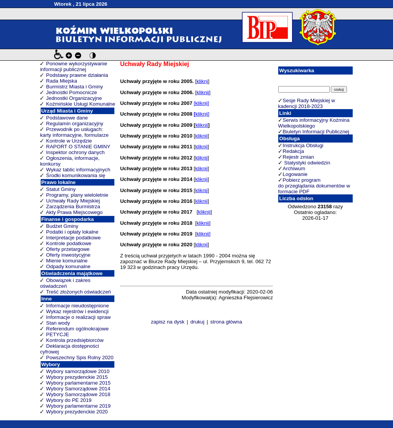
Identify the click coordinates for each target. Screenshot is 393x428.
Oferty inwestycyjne (68, 255)
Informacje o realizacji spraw (78, 317)
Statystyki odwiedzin (306, 163)
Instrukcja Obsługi (303, 145)
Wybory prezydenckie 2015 (77, 377)
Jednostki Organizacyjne (74, 98)
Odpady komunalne (68, 266)
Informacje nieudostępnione (77, 306)
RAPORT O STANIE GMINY (78, 146)
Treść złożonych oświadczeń (78, 292)
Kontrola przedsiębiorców (75, 340)
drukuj (197, 322)
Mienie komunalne (67, 261)
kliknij (202, 92)
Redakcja (293, 151)
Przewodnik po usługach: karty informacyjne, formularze (74, 132)
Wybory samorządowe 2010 (77, 371)
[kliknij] (201, 103)
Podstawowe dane (67, 118)
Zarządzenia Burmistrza (73, 206)
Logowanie (295, 174)
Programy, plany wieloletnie (77, 195)
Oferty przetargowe (67, 249)
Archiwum (294, 168)
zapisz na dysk (167, 322)
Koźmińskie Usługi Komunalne (80, 104)
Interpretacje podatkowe (73, 238)
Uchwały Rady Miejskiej (73, 201)
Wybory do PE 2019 (68, 400)
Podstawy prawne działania (77, 75)
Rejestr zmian (298, 157)
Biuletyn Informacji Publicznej (316, 131)
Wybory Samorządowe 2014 (78, 389)
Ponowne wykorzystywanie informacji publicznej (73, 66)
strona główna (226, 322)
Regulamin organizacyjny (74, 123)
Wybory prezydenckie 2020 (77, 412)
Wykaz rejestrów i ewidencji (77, 311)
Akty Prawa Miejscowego (74, 212)
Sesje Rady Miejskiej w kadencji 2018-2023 (306, 103)
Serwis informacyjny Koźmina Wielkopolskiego (314, 123)
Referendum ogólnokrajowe (77, 329)
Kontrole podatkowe (68, 243)
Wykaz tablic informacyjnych (78, 170)
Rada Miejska (61, 81)
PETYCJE (57, 334)
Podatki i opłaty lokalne (72, 232)
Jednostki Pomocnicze (71, 92)
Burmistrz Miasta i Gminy (74, 87)
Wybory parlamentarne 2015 (78, 383)
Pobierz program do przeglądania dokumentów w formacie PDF (314, 185)
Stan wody (58, 323)
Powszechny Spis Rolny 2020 (80, 357)
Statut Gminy (61, 189)
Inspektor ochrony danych (75, 152)
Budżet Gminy (62, 226)
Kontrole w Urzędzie (69, 141)
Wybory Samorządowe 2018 (78, 394)
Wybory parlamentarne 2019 (78, 406)
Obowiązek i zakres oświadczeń (65, 283)
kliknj (202, 81)
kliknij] (202, 114)
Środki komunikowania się (75, 175)
